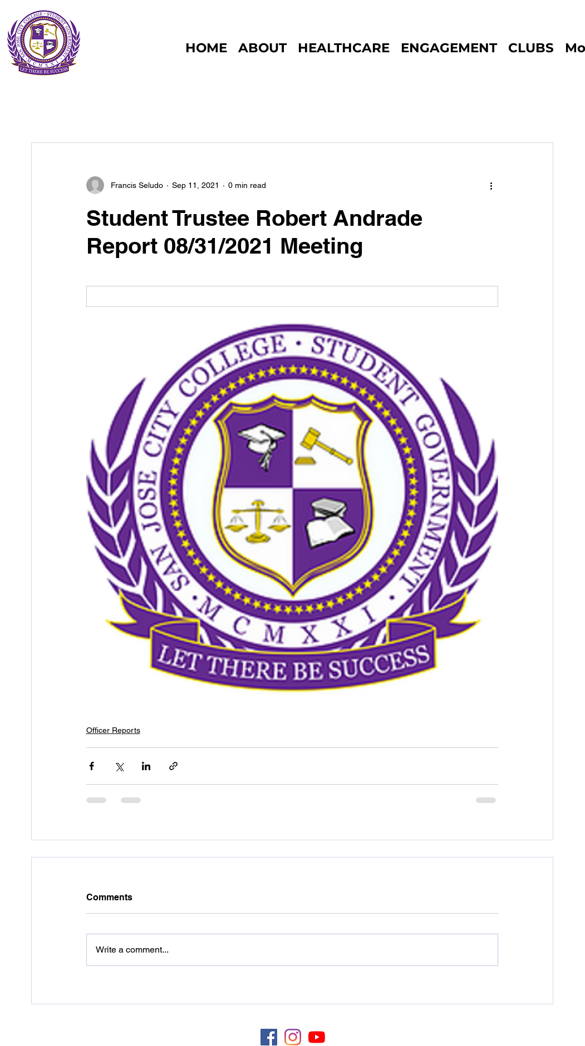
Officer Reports (113, 730)
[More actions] (491, 185)
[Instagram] (292, 1037)
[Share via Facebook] (91, 766)
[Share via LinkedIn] (146, 766)
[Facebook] (268, 1037)
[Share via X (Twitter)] (119, 766)
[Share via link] (173, 766)
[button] (531, 48)
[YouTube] (316, 1037)
